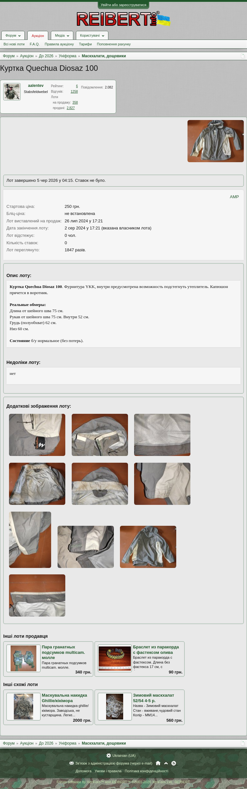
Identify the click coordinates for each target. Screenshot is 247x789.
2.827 (71, 108)
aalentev (35, 85)
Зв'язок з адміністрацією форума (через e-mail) (113, 763)
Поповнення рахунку (114, 44)
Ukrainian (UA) (123, 755)
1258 (74, 91)
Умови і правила (108, 771)
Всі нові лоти (14, 44)
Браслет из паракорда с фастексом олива (156, 650)
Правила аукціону (59, 44)
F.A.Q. (35, 44)
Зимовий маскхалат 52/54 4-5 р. (153, 698)
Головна (158, 763)
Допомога (83, 771)
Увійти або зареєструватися (123, 5)
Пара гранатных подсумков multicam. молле (63, 652)
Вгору (166, 763)
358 (75, 102)
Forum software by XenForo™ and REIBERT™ (123, 782)
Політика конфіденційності (146, 771)
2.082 (109, 87)
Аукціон (38, 36)
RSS (173, 763)
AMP (234, 196)
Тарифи (85, 44)
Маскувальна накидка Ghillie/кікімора (64, 698)
